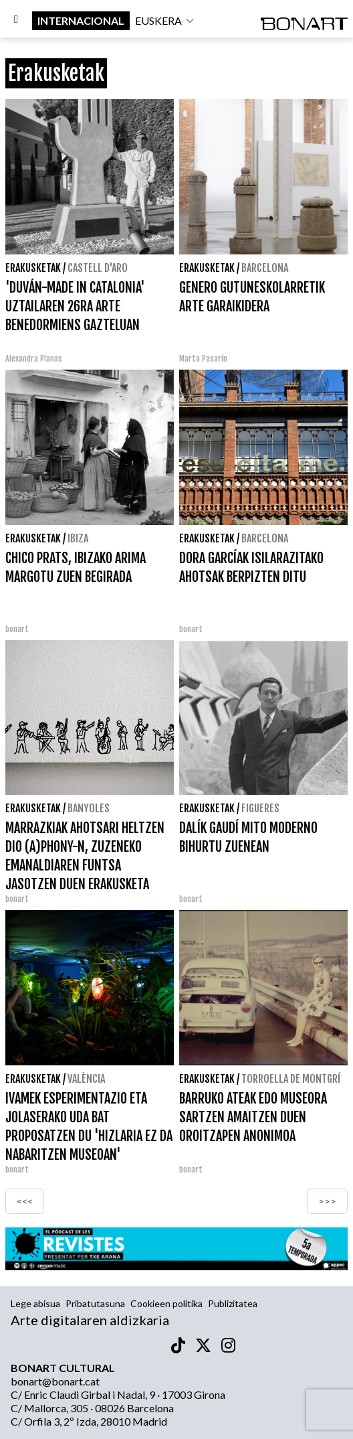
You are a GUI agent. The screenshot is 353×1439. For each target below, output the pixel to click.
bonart (17, 629)
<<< (25, 1201)
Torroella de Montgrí (290, 1078)
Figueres (260, 808)
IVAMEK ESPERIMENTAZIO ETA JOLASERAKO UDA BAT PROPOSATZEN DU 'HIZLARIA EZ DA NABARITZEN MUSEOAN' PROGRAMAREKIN (88, 1136)
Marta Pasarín (203, 359)
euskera (165, 20)
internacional (80, 20)
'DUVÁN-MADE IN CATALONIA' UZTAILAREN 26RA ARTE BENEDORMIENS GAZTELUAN (75, 306)
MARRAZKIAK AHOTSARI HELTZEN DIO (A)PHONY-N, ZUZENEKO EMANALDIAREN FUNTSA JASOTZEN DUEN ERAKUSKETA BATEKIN (84, 865)
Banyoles (89, 808)
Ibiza (78, 538)
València (86, 1078)
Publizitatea (232, 1303)
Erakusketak (33, 268)
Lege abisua (35, 1303)
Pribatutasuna (95, 1303)
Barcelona (264, 268)
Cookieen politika (166, 1303)
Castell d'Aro (98, 268)
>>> (327, 1201)
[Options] (16, 20)
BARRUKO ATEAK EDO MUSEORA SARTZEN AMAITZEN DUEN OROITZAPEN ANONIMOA (253, 1117)
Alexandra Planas (33, 359)
